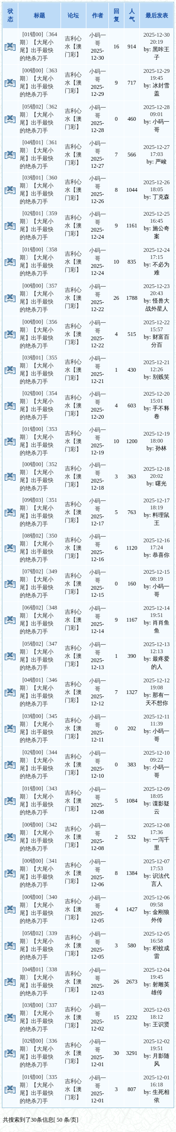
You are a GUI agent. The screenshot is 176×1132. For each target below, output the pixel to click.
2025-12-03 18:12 (157, 1013)
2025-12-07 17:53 (157, 865)
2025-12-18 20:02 (157, 472)
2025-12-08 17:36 (157, 828)
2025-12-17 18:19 (157, 504)
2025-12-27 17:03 (157, 150)
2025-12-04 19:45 (157, 973)
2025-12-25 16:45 (157, 217)
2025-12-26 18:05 (157, 186)
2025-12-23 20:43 (157, 290)
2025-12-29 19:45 (157, 74)
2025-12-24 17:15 (157, 253)
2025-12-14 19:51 (157, 611)
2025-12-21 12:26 (157, 366)
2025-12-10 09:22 (157, 756)
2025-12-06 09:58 (157, 901)
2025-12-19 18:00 (157, 437)
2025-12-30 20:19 (157, 38)
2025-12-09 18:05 (157, 792)
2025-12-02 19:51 (157, 1045)
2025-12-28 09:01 (157, 110)
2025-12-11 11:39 (157, 720)
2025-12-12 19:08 (157, 684)
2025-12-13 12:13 (157, 648)
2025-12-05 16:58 (157, 937)
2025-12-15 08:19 (157, 575)
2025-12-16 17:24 (157, 544)
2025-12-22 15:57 (157, 326)
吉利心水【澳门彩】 (73, 46)
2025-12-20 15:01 (157, 397)
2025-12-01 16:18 (157, 1081)
